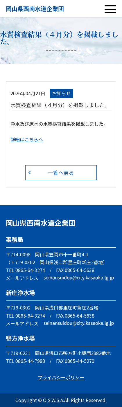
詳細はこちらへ (26, 139)
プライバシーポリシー (61, 377)
